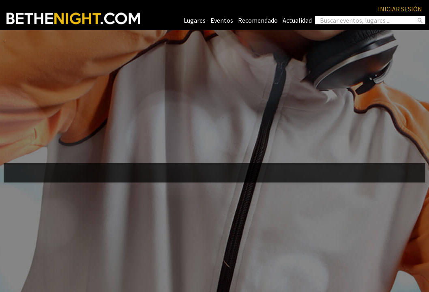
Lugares (195, 20)
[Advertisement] (214, 100)
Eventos (221, 20)
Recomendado (258, 20)
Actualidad (297, 20)
